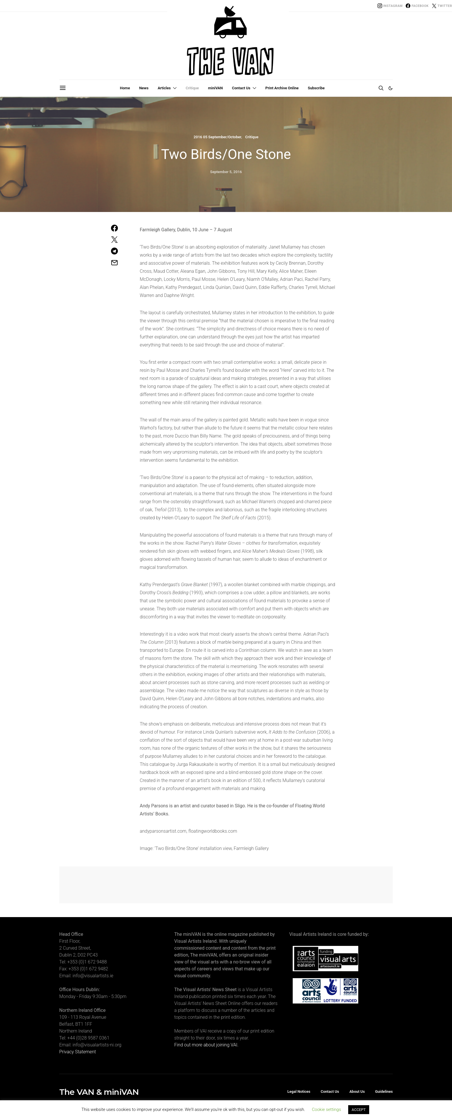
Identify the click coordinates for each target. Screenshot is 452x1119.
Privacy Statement (77, 1051)
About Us (357, 1091)
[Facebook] (417, 5)
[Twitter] (442, 5)
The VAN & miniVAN (99, 1092)
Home (125, 88)
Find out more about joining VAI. (206, 1045)
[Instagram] (390, 5)
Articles (164, 88)
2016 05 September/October (217, 137)
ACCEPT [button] (359, 1109)
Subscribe (316, 88)
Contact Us (241, 88)
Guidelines (384, 1091)
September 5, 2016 (226, 172)
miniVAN (215, 88)
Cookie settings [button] (326, 1109)
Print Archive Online (282, 88)
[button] (390, 88)
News (143, 88)
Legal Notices (299, 1091)
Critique (192, 88)
